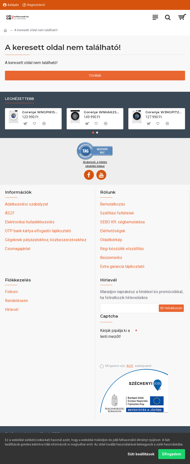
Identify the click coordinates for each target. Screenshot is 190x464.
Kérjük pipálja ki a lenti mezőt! (115, 333)
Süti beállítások (141, 454)
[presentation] (134, 349)
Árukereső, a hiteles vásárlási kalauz (95, 163)
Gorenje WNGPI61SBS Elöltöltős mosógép (41, 112)
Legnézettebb (19, 98)
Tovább (95, 75)
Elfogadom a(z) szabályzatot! (125, 366)
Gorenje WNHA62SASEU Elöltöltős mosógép (102, 112)
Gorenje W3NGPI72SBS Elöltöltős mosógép (164, 112)
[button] (93, 132)
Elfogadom (171, 454)
